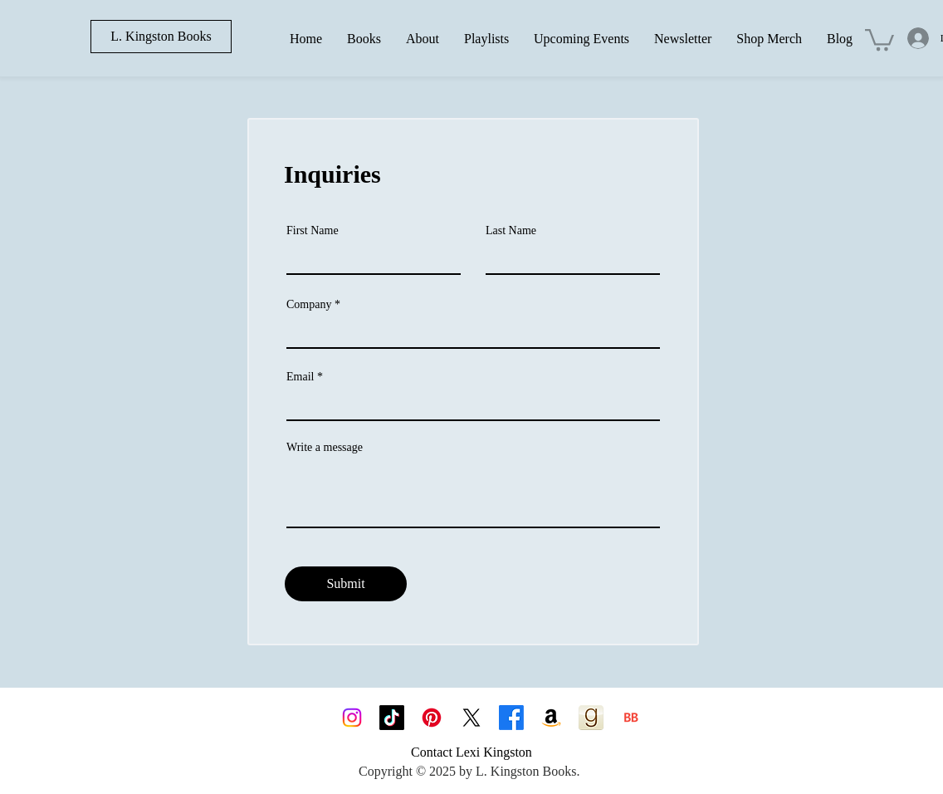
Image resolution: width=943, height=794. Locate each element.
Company (308, 305)
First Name (312, 231)
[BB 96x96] (630, 717)
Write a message (324, 447)
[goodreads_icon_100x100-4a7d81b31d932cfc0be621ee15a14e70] (591, 717)
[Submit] (346, 583)
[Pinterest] (431, 717)
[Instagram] (352, 717)
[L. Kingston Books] (161, 36)
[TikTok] (391, 717)
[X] (471, 717)
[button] (879, 39)
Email (300, 377)
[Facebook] (511, 717)
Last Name (511, 231)
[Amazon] (551, 717)
